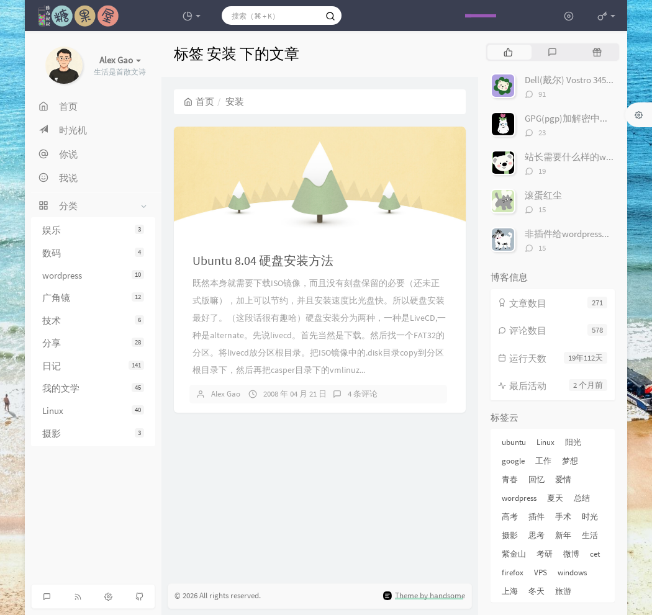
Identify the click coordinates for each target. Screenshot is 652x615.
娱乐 (93, 230)
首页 (199, 101)
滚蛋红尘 (543, 195)
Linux (93, 410)
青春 (510, 479)
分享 (93, 343)
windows (572, 572)
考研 (545, 554)
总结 (582, 498)
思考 (536, 535)
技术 (93, 320)
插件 (536, 516)
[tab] (508, 52)
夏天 (555, 498)
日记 (93, 366)
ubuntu (514, 442)
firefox (512, 572)
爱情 (563, 479)
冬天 (536, 591)
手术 (563, 516)
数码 (93, 253)
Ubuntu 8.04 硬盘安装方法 (262, 260)
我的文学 (93, 388)
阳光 (573, 442)
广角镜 (93, 297)
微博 (571, 554)
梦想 (570, 461)
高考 (510, 516)
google (513, 461)
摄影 (93, 433)
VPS (540, 572)
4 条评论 (363, 393)
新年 (563, 535)
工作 (543, 461)
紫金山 (514, 554)
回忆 (536, 479)
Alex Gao (225, 393)
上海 (510, 591)
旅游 (563, 591)
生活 (590, 535)
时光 (590, 516)
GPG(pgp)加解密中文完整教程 (585, 118)
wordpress (93, 275)
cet (595, 554)
